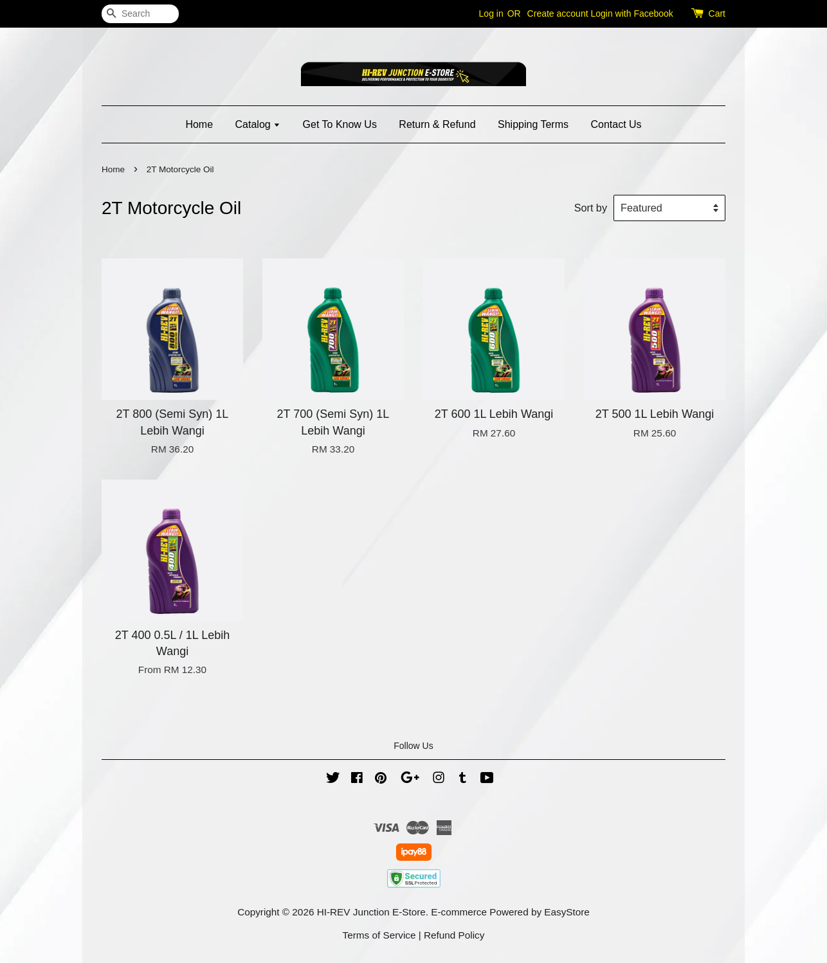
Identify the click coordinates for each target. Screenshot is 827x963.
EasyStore (567, 911)
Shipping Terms (533, 124)
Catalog (258, 124)
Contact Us (615, 124)
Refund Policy (454, 935)
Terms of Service (379, 935)
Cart (717, 13)
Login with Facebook (631, 13)
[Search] (140, 13)
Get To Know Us (340, 124)
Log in (491, 13)
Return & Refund (437, 124)
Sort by (590, 207)
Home (199, 124)
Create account (557, 13)
